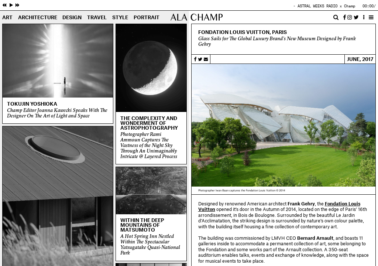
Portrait (146, 18)
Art (7, 18)
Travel (97, 18)
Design (72, 18)
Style (120, 18)
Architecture (37, 18)
